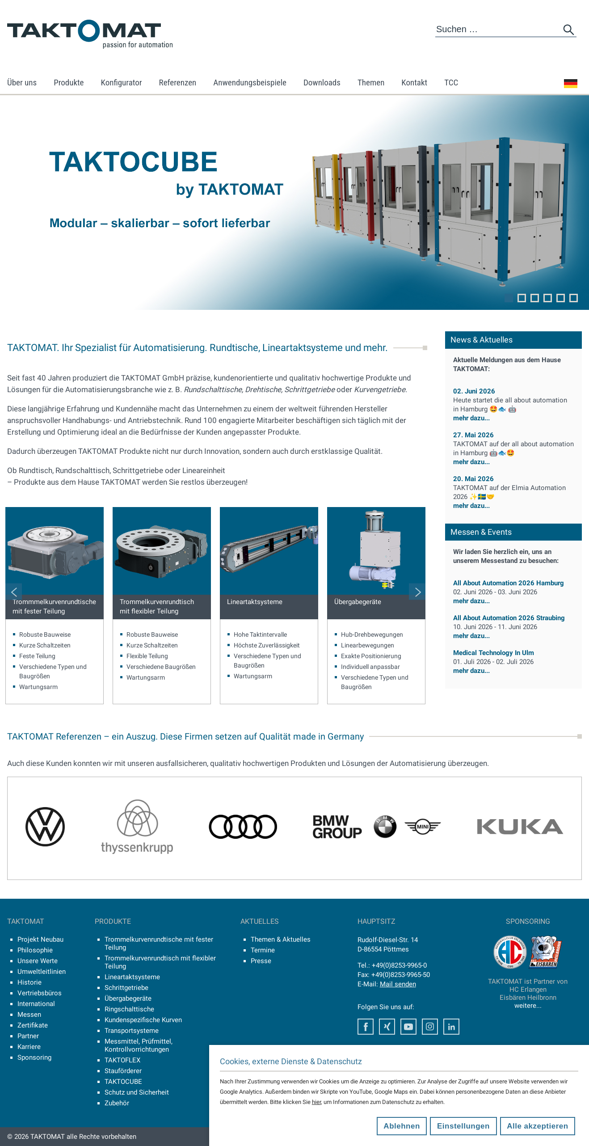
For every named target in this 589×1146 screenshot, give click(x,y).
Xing (387, 1027)
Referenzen (178, 82)
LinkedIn (451, 1027)
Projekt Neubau (40, 939)
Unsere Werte (37, 961)
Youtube (408, 1027)
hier (316, 1102)
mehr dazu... (513, 409)
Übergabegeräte (357, 602)
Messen (29, 1015)
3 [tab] (534, 298)
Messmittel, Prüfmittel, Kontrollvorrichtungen (138, 1045)
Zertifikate (32, 1025)
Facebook (366, 1027)
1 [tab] (509, 298)
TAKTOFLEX (122, 1060)
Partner (28, 1036)
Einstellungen (463, 1126)
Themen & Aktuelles (281, 939)
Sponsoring (34, 1057)
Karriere (29, 1047)
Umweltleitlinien (41, 972)
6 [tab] (573, 298)
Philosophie (35, 950)
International (36, 1004)
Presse (261, 961)
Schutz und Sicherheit (137, 1092)
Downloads (322, 82)
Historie (29, 982)
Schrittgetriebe (126, 988)
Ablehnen (401, 1126)
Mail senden (398, 984)
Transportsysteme (132, 1031)
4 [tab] (547, 298)
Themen (371, 82)
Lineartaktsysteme (254, 602)
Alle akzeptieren (537, 1126)
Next (417, 591)
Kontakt (414, 82)
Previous (13, 591)
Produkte (69, 82)
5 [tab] (560, 298)
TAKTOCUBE (123, 1082)
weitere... (528, 1006)
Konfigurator (121, 82)
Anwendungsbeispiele (249, 82)
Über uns (22, 82)
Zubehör (117, 1103)
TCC (451, 82)
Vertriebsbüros (39, 993)
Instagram (430, 1027)
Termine (263, 950)
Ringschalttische (129, 1009)
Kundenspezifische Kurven (143, 1020)
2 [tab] (521, 298)
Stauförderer (123, 1071)
